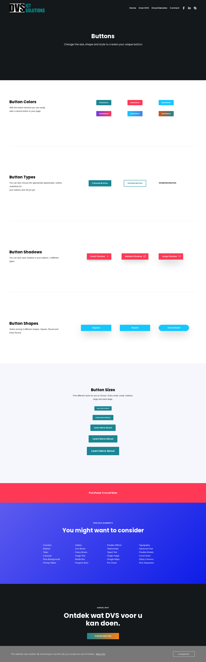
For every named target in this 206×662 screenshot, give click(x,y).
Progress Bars (81, 563)
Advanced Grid (146, 548)
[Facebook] (182, 8)
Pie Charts (112, 563)
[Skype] (194, 8)
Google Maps (113, 559)
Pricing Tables (49, 563)
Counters (47, 545)
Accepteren (183, 654)
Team (45, 552)
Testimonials (113, 548)
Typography (144, 545)
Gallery (78, 545)
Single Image (113, 556)
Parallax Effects (114, 545)
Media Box (80, 559)
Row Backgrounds (51, 559)
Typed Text (112, 552)
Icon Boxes (80, 548)
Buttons (46, 548)
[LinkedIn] (188, 8)
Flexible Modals (146, 552)
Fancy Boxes (81, 552)
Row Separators (146, 563)
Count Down (145, 556)
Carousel (47, 556)
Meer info (100, 654)
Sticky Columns (146, 559)
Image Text (80, 556)
